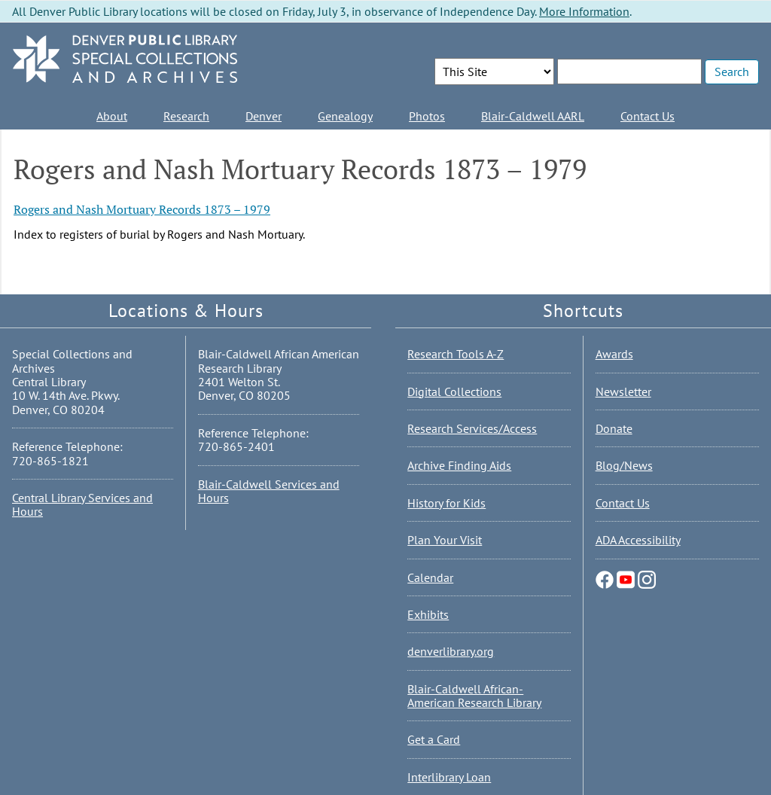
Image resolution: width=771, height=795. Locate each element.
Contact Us (647, 115)
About (111, 115)
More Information (584, 11)
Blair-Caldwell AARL (532, 115)
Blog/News (624, 465)
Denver (263, 115)
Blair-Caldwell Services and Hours (269, 491)
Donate (614, 428)
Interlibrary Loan (449, 776)
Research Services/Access (472, 428)
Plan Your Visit (444, 539)
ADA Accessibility (638, 539)
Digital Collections (454, 391)
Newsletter (623, 391)
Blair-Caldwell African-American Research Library (474, 695)
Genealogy (345, 115)
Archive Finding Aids (459, 465)
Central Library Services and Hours (82, 504)
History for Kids (446, 502)
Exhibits (428, 614)
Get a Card (433, 739)
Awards (614, 353)
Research (186, 115)
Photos (427, 115)
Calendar (430, 577)
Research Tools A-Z (455, 353)
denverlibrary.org (450, 651)
